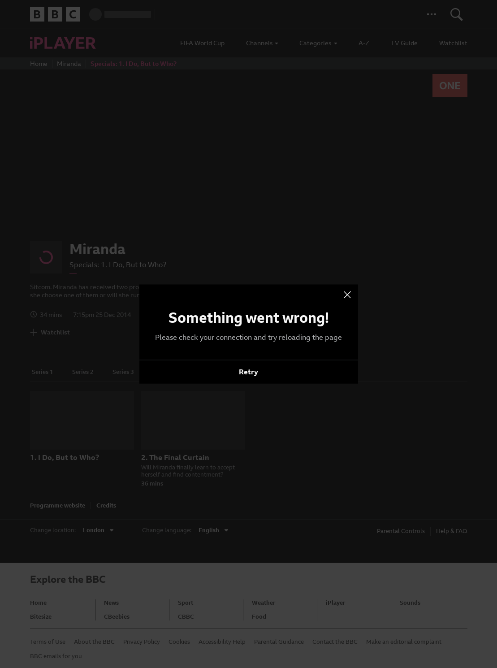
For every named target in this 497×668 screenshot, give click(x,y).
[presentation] (347, 295)
